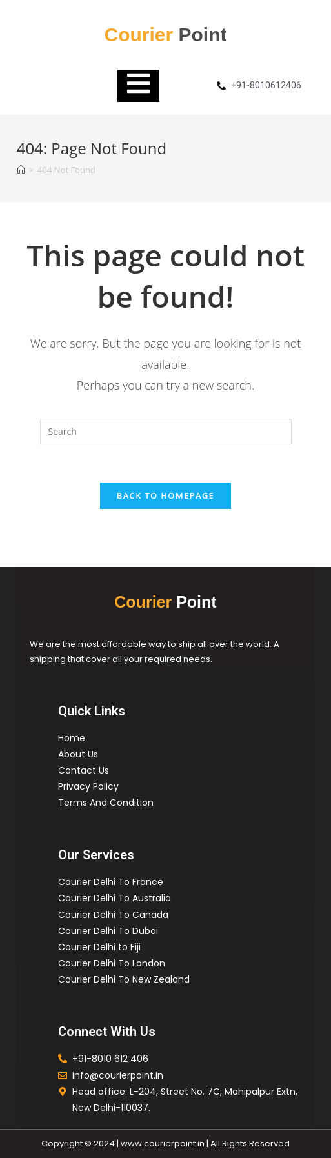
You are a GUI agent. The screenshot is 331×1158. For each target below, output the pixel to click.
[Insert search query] (166, 431)
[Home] (21, 169)
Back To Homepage (165, 496)
